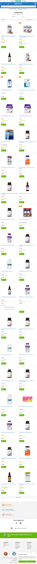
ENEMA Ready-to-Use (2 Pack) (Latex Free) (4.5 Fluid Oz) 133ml (27, 484)
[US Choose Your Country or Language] (8, 4)
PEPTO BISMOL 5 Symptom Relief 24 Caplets (26, 406)
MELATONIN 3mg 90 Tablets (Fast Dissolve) (7, 245)
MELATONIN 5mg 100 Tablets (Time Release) (26, 354)
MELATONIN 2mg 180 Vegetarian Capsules (25, 271)
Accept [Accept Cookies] (27, 561)
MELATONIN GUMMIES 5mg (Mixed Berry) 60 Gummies (26, 64)
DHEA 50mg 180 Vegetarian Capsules (7, 271)
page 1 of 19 (18, 497)
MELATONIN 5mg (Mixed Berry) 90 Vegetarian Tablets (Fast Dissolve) (27, 142)
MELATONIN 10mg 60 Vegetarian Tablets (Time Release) (8, 329)
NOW (20, 170)
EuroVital (3, 274)
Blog (4, 546)
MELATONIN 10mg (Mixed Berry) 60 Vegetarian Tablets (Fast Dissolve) (26, 381)
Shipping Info (29, 547)
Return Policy (29, 548)
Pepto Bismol (21, 409)
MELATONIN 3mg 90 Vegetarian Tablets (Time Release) (26, 329)
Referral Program (17, 546)
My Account (17, 543)
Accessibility (11, 562)
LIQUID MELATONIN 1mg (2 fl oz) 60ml (25, 193)
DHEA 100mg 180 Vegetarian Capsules (7, 406)
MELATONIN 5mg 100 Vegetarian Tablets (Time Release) (26, 246)
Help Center (29, 543)
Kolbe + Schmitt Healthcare (23, 222)
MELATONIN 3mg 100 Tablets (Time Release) (8, 432)
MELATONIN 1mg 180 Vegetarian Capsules (7, 219)
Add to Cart (3, 72)
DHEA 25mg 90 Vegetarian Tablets (6, 354)
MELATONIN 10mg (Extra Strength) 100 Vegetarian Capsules (26, 168)
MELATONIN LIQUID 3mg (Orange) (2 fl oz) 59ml (8, 64)
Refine (23, 16)
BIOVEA (3, 39)
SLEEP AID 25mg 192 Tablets (5, 141)
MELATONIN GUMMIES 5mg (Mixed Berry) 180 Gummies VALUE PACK (26, 36)
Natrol (3, 170)
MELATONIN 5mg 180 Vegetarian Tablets (25, 432)
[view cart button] (35, 4)
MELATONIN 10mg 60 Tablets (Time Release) (8, 167)
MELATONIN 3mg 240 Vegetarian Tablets (7, 380)
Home (15, 14)
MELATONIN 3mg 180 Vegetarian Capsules (25, 458)
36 (34, 19)
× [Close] (36, 553)
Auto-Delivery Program (17, 548)
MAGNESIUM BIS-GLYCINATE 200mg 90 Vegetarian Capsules (9, 459)
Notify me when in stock (9, 309)
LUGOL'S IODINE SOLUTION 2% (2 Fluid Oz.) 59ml (8, 484)
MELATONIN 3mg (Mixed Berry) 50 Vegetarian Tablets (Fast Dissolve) (9, 194)
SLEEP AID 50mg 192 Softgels (23, 219)
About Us (5, 543)
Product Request (29, 546)
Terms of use (16, 562)
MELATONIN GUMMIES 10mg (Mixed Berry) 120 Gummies (8, 36)
